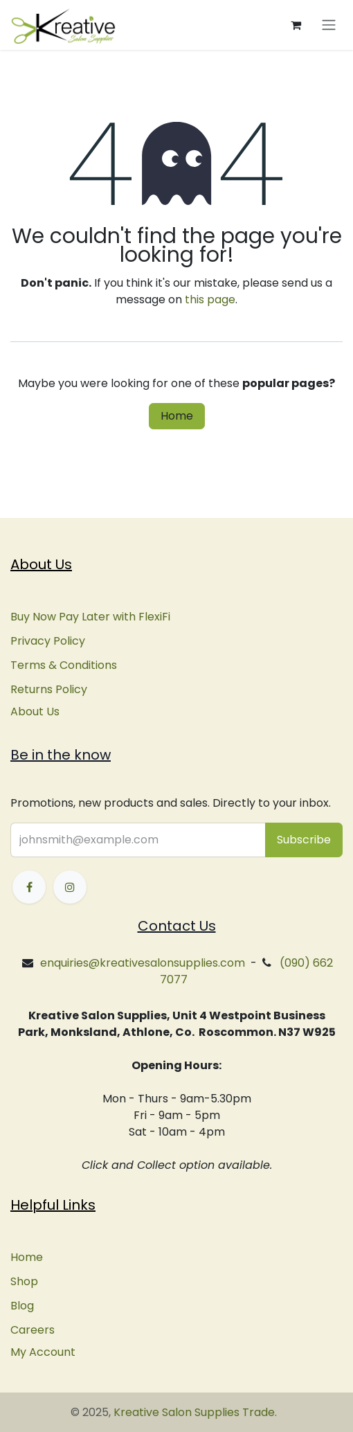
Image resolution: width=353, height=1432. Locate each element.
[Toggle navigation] (329, 25)
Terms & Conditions (63, 665)
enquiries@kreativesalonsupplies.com (142, 963)
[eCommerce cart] (295, 25)
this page (210, 299)
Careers (32, 1330)
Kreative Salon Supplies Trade (194, 1412)
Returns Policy (48, 689)
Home (177, 416)
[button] (304, 840)
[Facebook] (29, 887)
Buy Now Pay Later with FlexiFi (90, 617)
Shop (24, 1281)
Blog (22, 1306)
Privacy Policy (47, 641)
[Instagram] (70, 887)
